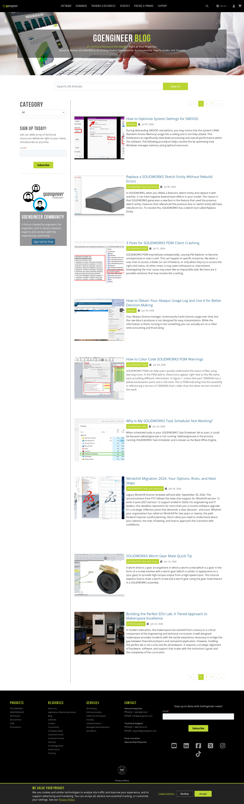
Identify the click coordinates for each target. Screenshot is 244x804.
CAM (12, 723)
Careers (51, 723)
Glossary (52, 742)
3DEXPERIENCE (17, 712)
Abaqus (131, 310)
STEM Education (135, 623)
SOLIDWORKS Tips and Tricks (142, 186)
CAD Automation (94, 712)
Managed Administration (97, 727)
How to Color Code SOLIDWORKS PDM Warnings (164, 359)
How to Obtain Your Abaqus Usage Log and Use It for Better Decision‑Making (173, 302)
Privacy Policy (67, 799)
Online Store (54, 749)
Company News (55, 730)
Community (53, 727)
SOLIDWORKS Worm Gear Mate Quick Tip (159, 555)
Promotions (15, 727)
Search (175, 86)
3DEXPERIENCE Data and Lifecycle (144, 488)
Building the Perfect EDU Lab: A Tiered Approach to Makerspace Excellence (166, 616)
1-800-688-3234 (140, 712)
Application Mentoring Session (62, 712)
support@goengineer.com (144, 730)
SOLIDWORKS (16, 708)
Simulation (91, 730)
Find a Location (132, 738)
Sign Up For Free (43, 241)
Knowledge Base (55, 745)
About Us (52, 708)
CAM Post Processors (96, 715)
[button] (222, 6)
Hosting (90, 719)
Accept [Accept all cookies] (203, 793)
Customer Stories (56, 738)
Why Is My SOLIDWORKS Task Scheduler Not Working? (169, 420)
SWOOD (131, 124)
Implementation (93, 723)
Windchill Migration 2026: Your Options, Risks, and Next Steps (171, 480)
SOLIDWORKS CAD (136, 426)
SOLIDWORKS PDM (137, 248)
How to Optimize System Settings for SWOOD (162, 118)
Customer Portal (55, 734)
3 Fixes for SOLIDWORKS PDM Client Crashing (162, 242)
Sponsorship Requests (135, 742)
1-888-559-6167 (140, 727)
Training (52, 753)
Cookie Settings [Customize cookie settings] (166, 793)
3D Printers (15, 715)
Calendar (52, 719)
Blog (50, 715)
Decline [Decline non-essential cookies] (185, 793)
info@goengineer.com (142, 715)
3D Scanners (15, 719)
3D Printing (91, 708)
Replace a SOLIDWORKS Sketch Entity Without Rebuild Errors (169, 179)
